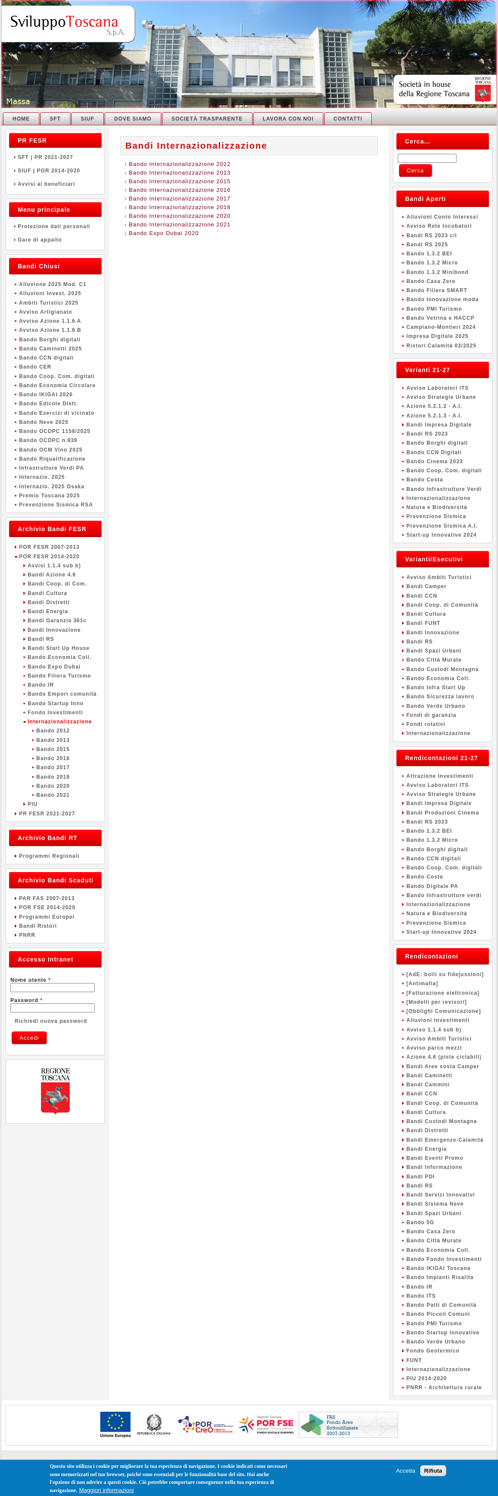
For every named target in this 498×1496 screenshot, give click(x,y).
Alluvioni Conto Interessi (442, 217)
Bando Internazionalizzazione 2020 (179, 216)
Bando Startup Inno (55, 703)
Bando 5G (420, 1222)
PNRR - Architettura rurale (444, 1388)
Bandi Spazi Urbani (433, 651)
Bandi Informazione (434, 1167)
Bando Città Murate (434, 660)
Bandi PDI (420, 1177)
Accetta (405, 1472)
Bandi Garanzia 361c (57, 620)
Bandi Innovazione (54, 630)
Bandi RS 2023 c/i (431, 235)
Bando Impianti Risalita (440, 1277)
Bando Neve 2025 (43, 422)
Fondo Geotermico (433, 1351)
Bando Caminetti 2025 (50, 349)
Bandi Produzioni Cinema (442, 813)
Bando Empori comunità (62, 694)
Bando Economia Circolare (57, 385)
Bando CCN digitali (46, 358)
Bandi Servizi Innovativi (440, 1195)
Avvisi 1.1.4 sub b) (54, 566)
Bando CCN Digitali (434, 452)
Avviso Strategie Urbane (441, 397)
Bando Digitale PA (432, 886)
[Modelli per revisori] (436, 1002)
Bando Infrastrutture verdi (444, 895)
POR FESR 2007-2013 (49, 547)
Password (26, 1000)
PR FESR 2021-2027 (47, 814)
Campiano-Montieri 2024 (441, 327)
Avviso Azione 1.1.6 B (50, 330)
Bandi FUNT (423, 623)
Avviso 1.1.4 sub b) (433, 1030)
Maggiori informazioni (106, 1491)
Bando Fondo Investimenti (444, 1259)
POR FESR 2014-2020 (49, 557)
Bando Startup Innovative (442, 1333)
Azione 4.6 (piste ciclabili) (444, 1057)
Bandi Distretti (49, 602)
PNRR (27, 935)
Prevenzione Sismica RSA (56, 505)
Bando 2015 (53, 749)
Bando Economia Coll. (59, 657)
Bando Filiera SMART (436, 290)
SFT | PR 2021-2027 (55, 157)
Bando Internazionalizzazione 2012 (179, 164)
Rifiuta (433, 1472)
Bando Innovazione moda (442, 299)
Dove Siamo (133, 119)
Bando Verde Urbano (436, 706)
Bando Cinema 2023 (434, 461)
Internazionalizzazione (60, 722)
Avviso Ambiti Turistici (439, 577)
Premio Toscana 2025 (49, 496)
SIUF (87, 119)
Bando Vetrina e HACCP (440, 318)
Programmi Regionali (49, 856)
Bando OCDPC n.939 (48, 440)
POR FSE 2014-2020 (47, 907)
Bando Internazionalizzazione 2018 (179, 207)
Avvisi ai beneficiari (55, 184)
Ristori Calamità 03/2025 (441, 346)
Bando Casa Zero (431, 281)
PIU (33, 804)
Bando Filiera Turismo (59, 676)
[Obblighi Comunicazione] (443, 1011)
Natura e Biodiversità (436, 507)
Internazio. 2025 (42, 477)
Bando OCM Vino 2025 (51, 450)
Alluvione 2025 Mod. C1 (52, 284)
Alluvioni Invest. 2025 (50, 293)
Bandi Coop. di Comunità (442, 605)
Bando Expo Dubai (54, 667)
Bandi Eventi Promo (434, 1158)
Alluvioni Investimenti (437, 1020)
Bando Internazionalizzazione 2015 (179, 181)
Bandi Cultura (47, 593)
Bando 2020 (53, 786)
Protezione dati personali (55, 226)
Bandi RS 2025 (427, 245)
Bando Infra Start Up (436, 687)
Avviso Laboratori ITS (437, 388)
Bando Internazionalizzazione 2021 (179, 224)
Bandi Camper (426, 586)
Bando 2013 (53, 740)
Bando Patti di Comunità (441, 1305)
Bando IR (41, 685)
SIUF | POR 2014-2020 (55, 170)
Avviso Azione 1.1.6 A (50, 321)
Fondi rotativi (425, 724)
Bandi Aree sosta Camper (442, 1066)
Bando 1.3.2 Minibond (437, 272)
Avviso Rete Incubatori (439, 226)
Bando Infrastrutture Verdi (444, 489)
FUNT (414, 1360)
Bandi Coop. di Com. (57, 584)
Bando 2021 (53, 795)
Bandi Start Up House (58, 648)
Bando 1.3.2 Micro (432, 263)
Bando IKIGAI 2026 (46, 395)
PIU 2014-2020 (426, 1378)
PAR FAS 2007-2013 (47, 898)
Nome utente (30, 980)
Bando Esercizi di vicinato (57, 413)
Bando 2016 (53, 758)
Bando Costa (424, 480)
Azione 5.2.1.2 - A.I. (434, 406)
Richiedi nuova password (51, 1021)
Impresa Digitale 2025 (437, 336)
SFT (55, 119)
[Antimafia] (422, 983)
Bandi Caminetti (429, 1076)
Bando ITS (421, 1296)
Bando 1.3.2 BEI (429, 254)
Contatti (348, 119)
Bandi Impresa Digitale (439, 425)
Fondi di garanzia (431, 715)
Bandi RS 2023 (427, 434)
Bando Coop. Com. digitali (57, 376)
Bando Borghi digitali (49, 340)
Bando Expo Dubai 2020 (164, 233)
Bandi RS (41, 639)
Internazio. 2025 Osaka (51, 487)
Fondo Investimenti (55, 713)
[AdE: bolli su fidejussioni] (445, 974)
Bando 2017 (53, 767)
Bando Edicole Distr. (48, 404)
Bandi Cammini (428, 1085)
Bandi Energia (48, 611)
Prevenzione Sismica (436, 516)
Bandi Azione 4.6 (52, 575)
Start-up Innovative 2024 (441, 535)
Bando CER (35, 367)
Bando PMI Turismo (434, 309)
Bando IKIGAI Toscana (438, 1268)
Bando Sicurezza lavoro (440, 697)
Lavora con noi (288, 119)
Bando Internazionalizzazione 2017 (179, 198)
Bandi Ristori (38, 926)
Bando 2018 (53, 777)
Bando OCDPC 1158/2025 (54, 431)
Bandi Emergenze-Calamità (445, 1140)
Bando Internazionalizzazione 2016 (179, 190)
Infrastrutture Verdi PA (51, 468)
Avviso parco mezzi (434, 1048)
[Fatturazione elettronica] (442, 993)
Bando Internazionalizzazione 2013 (179, 172)
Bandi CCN (421, 596)
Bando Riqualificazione (52, 459)
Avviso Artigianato (45, 312)
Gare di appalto (55, 239)
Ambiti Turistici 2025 (48, 303)
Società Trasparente (207, 119)
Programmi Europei (46, 917)
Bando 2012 (53, 731)
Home (21, 119)
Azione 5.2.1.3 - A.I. (434, 416)
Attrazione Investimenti (439, 776)
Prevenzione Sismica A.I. (442, 526)
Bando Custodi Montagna (442, 669)
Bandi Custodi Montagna (441, 1121)
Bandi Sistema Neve (435, 1204)
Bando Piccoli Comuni (438, 1314)
